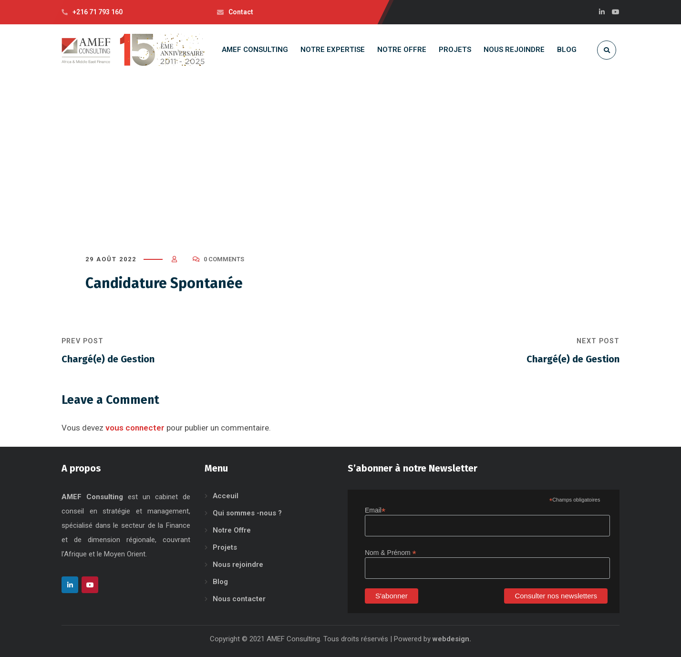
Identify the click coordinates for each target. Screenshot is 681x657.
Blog (220, 581)
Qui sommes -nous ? (247, 513)
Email (375, 510)
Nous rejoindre (238, 564)
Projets (225, 547)
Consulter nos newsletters (556, 596)
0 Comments (224, 259)
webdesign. (452, 639)
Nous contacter (239, 599)
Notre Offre (232, 530)
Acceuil (225, 496)
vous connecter (135, 427)
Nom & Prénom (390, 552)
